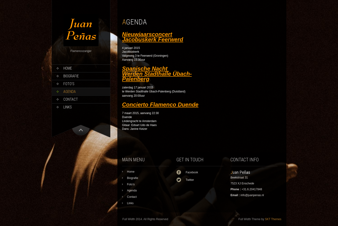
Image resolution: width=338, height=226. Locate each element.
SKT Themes (273, 219)
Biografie (71, 76)
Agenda (69, 91)
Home (67, 68)
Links (67, 107)
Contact (70, 99)
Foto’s (68, 84)
